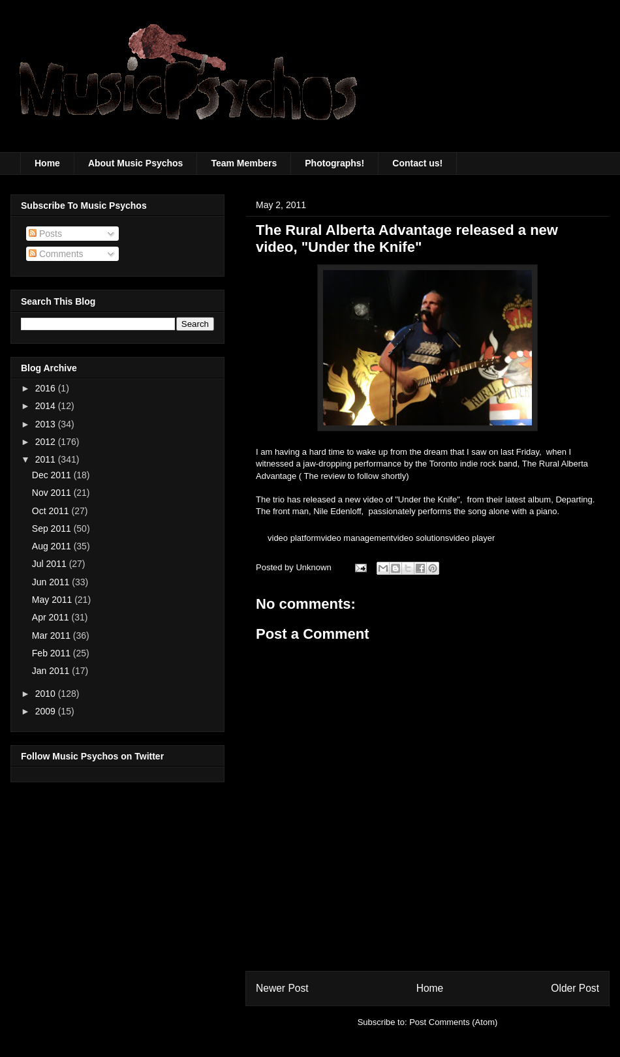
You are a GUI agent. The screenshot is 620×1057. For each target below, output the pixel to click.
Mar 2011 (52, 635)
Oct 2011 (52, 511)
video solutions (421, 538)
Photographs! (334, 163)
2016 (46, 388)
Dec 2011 (53, 475)
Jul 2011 (50, 564)
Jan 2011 (52, 671)
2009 (46, 711)
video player (472, 538)
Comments (56, 254)
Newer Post (282, 988)
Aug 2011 (53, 546)
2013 (46, 424)
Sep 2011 (53, 528)
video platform (294, 538)
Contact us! (417, 163)
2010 (46, 693)
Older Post (575, 988)
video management (357, 538)
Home (47, 163)
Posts (45, 233)
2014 (46, 406)
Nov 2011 (53, 492)
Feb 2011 (52, 653)
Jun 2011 (52, 582)
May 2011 (53, 599)
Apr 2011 (52, 617)
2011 (46, 459)
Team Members (244, 163)
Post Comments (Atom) (453, 1022)
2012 (46, 442)
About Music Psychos (135, 163)
